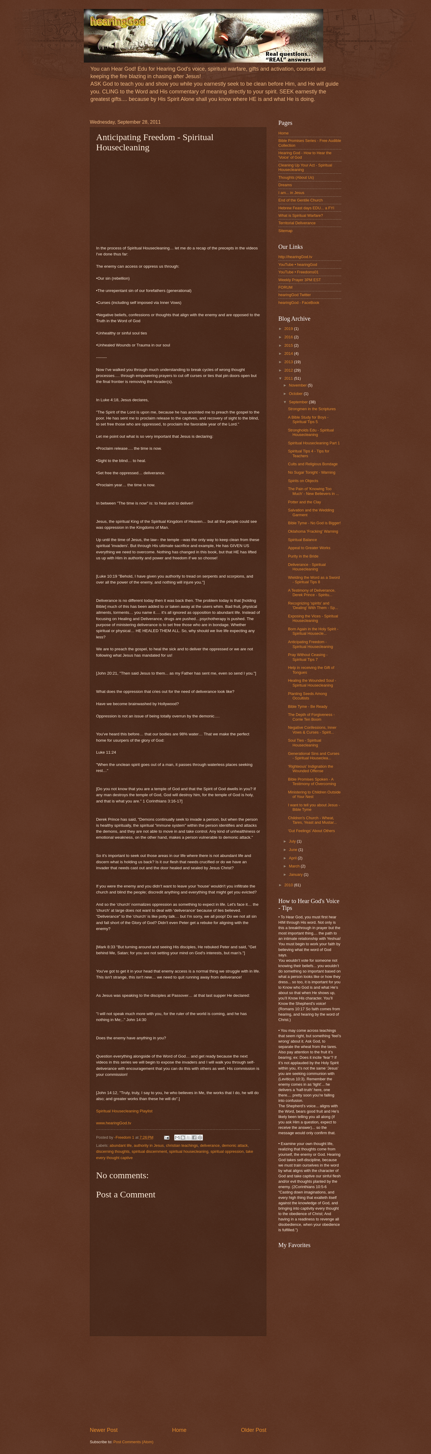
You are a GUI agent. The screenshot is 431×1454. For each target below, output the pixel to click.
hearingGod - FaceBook (298, 302)
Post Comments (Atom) (133, 1442)
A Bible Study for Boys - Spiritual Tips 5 (308, 419)
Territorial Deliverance (297, 223)
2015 (289, 345)
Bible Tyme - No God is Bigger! (314, 523)
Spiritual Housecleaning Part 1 (314, 443)
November (298, 385)
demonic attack (235, 1145)
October (296, 393)
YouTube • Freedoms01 (298, 272)
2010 (289, 885)
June (293, 849)
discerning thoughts (113, 1151)
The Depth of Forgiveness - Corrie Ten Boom (311, 716)
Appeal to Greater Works (309, 548)
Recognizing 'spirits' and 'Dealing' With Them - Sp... (313, 605)
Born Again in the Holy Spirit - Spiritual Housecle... (313, 631)
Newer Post (104, 1430)
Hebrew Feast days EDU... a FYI (306, 208)
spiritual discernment (149, 1151)
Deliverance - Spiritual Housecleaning (307, 566)
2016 (289, 337)
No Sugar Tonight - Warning (311, 472)
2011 (289, 378)
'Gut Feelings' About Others (311, 831)
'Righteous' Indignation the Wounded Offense (310, 768)
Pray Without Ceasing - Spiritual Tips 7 (307, 656)
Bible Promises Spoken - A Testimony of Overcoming (312, 781)
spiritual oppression (227, 1151)
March (295, 866)
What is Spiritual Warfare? (300, 215)
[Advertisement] (178, 1381)
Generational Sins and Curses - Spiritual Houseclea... (313, 755)
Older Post (253, 1430)
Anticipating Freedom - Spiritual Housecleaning (310, 644)
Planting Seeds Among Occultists (307, 695)
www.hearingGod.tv (113, 1123)
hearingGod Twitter (294, 295)
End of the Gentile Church (300, 200)
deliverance (210, 1145)
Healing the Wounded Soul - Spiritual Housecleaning (312, 682)
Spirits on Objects (303, 480)
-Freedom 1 (124, 1137)
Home (179, 1430)
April (293, 858)
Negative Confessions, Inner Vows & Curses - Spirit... (312, 729)
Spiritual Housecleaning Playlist (124, 1111)
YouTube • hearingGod (297, 264)
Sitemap (285, 230)
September (299, 402)
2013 (289, 362)
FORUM (285, 287)
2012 (289, 370)
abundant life (121, 1145)
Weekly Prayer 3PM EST (299, 280)
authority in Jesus (149, 1145)
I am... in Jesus (291, 192)
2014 (289, 353)
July (293, 841)
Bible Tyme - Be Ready (307, 706)
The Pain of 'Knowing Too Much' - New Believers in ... (313, 491)
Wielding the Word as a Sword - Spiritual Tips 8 (314, 579)
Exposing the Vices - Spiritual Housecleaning (313, 618)
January (296, 874)
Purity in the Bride (303, 556)
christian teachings (182, 1145)
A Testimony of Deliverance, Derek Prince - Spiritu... (312, 592)
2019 (289, 328)
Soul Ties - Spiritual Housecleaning (304, 742)
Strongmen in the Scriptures (312, 409)
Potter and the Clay (304, 502)
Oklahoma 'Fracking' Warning (313, 531)
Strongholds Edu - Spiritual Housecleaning (311, 432)
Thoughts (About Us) (296, 177)
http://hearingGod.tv (295, 257)
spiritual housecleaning (188, 1151)
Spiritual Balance (302, 539)
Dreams (285, 185)
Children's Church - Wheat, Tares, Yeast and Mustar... (312, 820)
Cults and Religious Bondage (313, 464)
